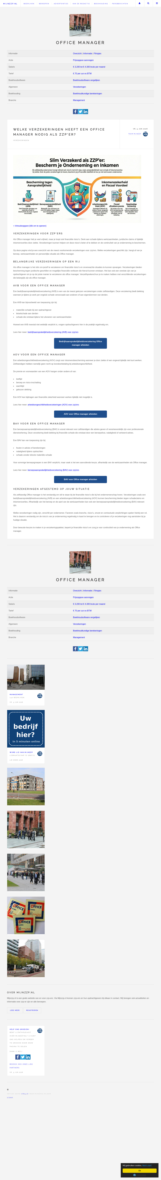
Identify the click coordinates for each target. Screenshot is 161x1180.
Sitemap (10, 1097)
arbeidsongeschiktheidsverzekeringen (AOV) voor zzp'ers (53, 405)
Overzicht (77, 53)
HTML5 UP (24, 1093)
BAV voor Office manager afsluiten (80, 479)
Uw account (139, 3)
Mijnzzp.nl (10, 4)
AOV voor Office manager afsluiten (80, 414)
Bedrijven (29, 4)
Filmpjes (97, 53)
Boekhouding (101, 4)
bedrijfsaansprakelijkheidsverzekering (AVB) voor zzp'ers (53, 332)
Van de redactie (81, 4)
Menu (157, 3)
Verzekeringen (79, 87)
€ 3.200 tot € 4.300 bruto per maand (89, 67)
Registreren (32, 1010)
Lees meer (15, 1010)
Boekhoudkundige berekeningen (87, 93)
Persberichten (120, 4)
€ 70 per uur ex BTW (82, 73)
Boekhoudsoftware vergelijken (86, 80)
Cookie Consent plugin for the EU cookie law (139, 1175)
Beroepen (44, 4)
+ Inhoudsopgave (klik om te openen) (29, 226)
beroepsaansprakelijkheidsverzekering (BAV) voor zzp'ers (53, 470)
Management (79, 100)
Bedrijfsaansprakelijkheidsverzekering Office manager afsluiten (80, 343)
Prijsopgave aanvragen (83, 60)
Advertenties (61, 4)
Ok (139, 1170)
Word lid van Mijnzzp (21, 752)
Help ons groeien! (19, 1029)
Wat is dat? (147, 1165)
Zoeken (148, 3)
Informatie (87, 53)
